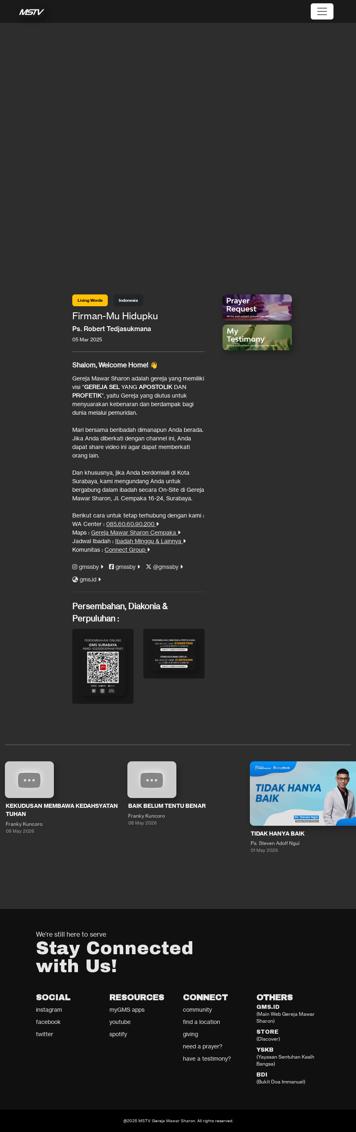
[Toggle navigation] (322, 11)
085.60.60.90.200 (132, 523)
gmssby (87, 566)
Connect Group (127, 549)
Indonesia (128, 300)
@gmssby (164, 566)
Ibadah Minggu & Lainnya (150, 540)
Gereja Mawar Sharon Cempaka (135, 532)
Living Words (90, 300)
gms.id (86, 579)
